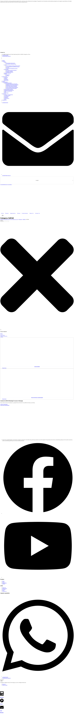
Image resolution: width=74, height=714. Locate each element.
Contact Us (4, 100)
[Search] (0, 329)
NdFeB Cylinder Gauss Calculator (12, 84)
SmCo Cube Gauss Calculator (11, 86)
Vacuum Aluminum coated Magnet (37, 397)
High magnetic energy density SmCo (13, 65)
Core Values (6, 96)
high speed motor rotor (10, 63)
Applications (4, 76)
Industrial (6, 77)
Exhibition (6, 97)
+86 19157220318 (5, 55)
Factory (3, 81)
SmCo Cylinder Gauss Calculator (12, 87)
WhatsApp (1, 712)
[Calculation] (2, 695)
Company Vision (7, 95)
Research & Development (9, 90)
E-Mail (1, 710)
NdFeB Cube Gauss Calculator (11, 83)
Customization (25, 213)
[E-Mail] (2, 708)
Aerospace (6, 79)
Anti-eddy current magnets (11, 70)
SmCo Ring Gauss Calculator (11, 88)
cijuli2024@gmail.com (6, 56)
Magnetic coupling (9, 72)
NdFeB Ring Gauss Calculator (11, 85)
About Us (4, 93)
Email (1, 679)
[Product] (2, 702)
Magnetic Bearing (3, 336)
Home (3, 60)
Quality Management (8, 91)
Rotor (5, 62)
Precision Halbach (9, 71)
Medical (5, 78)
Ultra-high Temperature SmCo (11, 68)
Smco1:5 (7, 67)
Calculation (2, 697)
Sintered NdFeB (37, 366)
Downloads (6, 92)
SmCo (5, 64)
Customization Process (8, 89)
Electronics (6, 80)
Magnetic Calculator (8, 82)
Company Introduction (8, 94)
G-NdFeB (8, 74)
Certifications (6, 98)
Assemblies (6, 69)
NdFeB (5, 73)
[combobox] (4, 221)
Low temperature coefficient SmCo (12, 66)
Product (3, 61)
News (5, 99)
